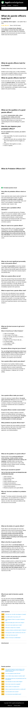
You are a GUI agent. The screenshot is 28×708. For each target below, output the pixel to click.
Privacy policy (17, 705)
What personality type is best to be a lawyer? (14, 622)
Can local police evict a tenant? (12, 691)
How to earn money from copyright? (12, 684)
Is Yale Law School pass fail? (11, 635)
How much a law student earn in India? (13, 625)
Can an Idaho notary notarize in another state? (15, 675)
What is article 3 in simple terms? (12, 686)
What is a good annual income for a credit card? (15, 689)
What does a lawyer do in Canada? (12, 627)
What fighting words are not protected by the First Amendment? (15, 679)
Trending (3, 5)
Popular (9, 5)
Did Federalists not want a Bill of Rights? (13, 681)
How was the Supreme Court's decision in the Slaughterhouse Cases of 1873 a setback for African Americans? (15, 670)
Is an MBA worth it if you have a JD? (13, 616)
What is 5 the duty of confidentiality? (13, 637)
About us (10, 705)
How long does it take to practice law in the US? (15, 632)
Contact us (15, 5)
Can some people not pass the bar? (12, 673)
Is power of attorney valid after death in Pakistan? (15, 630)
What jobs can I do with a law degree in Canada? (15, 614)
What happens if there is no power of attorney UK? (15, 620)
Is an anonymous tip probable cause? (13, 694)
